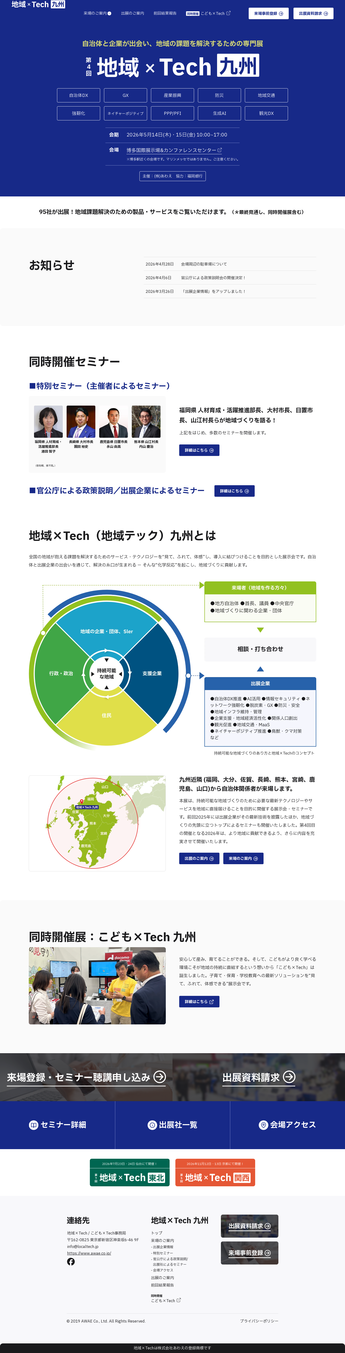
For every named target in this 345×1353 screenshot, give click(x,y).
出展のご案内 (132, 13)
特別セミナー (163, 1253)
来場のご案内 (97, 13)
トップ (156, 1233)
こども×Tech (208, 14)
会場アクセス (163, 1270)
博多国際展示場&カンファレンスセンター (174, 150)
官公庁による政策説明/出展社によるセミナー (170, 1262)
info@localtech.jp (82, 1247)
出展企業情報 (163, 1247)
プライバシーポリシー (259, 1321)
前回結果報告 (165, 13)
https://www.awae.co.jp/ (89, 1253)
